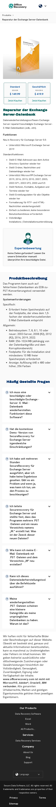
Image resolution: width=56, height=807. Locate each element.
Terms (42, 797)
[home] (18, 5)
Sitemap (13, 803)
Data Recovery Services (28, 740)
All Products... (28, 729)
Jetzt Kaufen (15, 100)
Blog (28, 757)
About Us (28, 752)
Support (28, 762)
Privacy (14, 797)
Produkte (6, 15)
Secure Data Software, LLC (17, 785)
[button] (28, 404)
